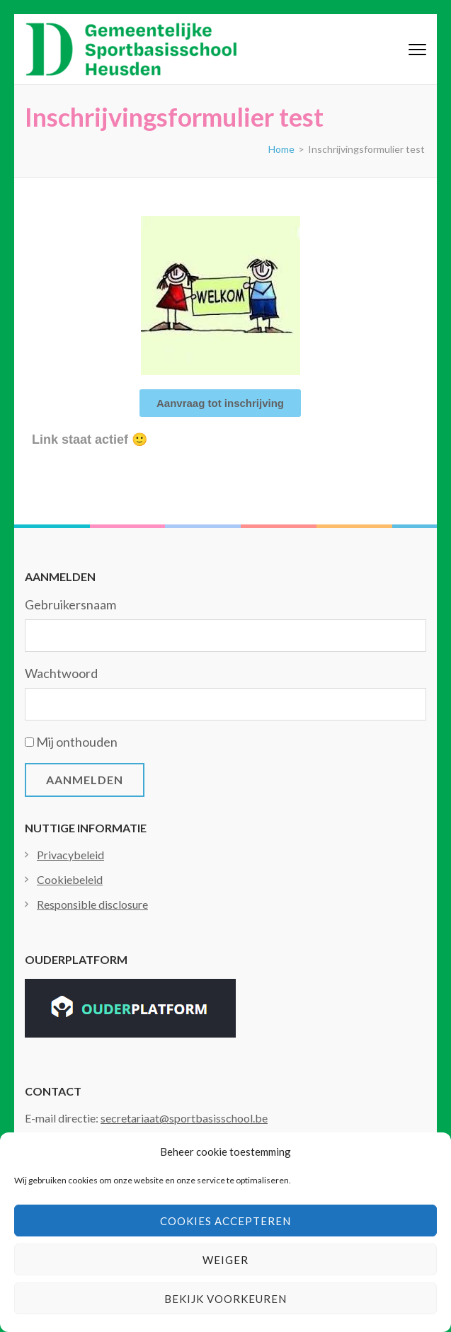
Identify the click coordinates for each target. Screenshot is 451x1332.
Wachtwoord (61, 673)
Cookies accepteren (225, 1221)
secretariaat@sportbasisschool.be (184, 1118)
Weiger (225, 1259)
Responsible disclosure (92, 904)
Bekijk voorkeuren (225, 1298)
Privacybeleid (70, 854)
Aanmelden (84, 779)
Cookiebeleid (70, 879)
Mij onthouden (77, 742)
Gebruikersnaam (70, 604)
